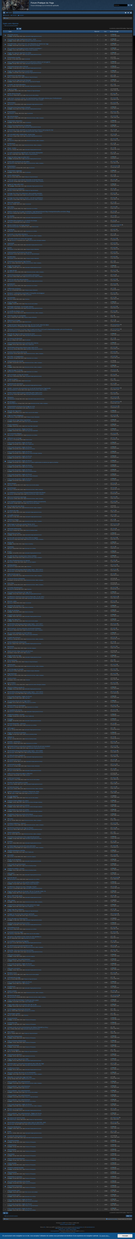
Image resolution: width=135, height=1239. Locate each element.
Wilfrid (10, 897)
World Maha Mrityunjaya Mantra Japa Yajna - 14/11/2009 (25, 751)
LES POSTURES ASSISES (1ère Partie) (19, 1181)
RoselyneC (11, 113)
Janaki (10, 575)
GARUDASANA (12, 1145)
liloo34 (10, 1065)
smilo (10, 145)
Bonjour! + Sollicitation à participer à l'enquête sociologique (26, 293)
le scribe (11, 784)
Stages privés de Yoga (14, 656)
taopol (10, 548)
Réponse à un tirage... (14, 320)
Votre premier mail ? (14, 1190)
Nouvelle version (13, 35)
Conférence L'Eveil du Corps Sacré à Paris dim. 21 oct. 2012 (26, 597)
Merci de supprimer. (14, 202)
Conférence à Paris (13, 1068)
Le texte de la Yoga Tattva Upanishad (19, 420)
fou (10, 979)
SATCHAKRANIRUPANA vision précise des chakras (23, 343)
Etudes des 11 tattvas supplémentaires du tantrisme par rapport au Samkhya (41, 462)
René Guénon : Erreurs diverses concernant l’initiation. (24, 628)
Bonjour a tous (12, 973)
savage (12, 793)
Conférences (11, 986)
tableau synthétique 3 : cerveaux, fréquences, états (23, 791)
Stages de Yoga (62, 1229)
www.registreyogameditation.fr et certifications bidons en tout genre (29, 62)
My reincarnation (13, 116)
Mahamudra (11, 665)
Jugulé (10, 725)
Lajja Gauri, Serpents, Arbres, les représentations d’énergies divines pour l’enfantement (35, 98)
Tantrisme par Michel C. (15, 1054)
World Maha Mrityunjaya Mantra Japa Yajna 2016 (23, 347)
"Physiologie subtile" (14, 1014)
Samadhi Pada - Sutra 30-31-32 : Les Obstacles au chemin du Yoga (28, 44)
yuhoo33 (11, 294)
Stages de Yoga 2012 (14, 619)
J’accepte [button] (125, 1236)
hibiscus (11, 439)
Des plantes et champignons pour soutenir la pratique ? (25, 48)
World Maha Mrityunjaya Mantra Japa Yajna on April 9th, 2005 (27, 1122)
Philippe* (11, 951)
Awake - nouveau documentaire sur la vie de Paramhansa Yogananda (29, 388)
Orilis (10, 290)
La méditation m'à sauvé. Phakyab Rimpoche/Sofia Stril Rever (27, 492)
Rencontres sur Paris (14, 533)
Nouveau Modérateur (14, 1127)
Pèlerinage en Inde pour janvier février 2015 (21, 524)
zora (10, 380)
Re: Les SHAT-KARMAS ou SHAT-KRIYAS (20, 633)
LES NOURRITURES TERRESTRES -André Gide (21, 134)
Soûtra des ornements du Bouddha (19, 162)
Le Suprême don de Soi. (15, 710)
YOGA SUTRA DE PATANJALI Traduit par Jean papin (23, 1000)
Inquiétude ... (12, 230)
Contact (67, 1229)
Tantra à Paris (12, 678)
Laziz (10, 340)
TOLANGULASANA (13, 1140)
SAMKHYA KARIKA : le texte (16, 714)
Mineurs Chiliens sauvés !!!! (16, 687)
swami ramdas (12, 991)
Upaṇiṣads (11, 243)
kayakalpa (11, 547)
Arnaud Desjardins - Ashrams (17, 723)
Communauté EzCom (54, 1231)
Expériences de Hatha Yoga (16, 75)
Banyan (11, 602)
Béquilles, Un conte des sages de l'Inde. (20, 1077)
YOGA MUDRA (12, 1163)
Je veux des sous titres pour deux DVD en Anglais (23, 538)
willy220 (11, 761)
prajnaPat (11, 281)
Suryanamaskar (12, 1018)
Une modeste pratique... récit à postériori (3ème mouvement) (27, 501)
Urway (10, 204)
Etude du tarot (35, 226)
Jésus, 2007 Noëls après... (15, 896)
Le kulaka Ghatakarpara (15, 588)
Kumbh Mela (12, 257)
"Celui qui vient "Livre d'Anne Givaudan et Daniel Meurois (25, 180)
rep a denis (11, 1032)
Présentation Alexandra (15, 121)
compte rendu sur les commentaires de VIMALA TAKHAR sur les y (28, 1027)
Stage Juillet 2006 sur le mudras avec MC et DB (22, 1004)
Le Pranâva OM (12, 1023)
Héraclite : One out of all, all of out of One (20, 950)
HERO (9, 365)
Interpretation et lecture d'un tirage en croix (21, 406)
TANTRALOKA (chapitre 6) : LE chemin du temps (22, 220)
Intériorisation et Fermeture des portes (20, 252)
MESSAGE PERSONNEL (15, 529)
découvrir (11, 766)
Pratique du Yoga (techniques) (30, 77)
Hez (10, 1010)
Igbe (10, 661)
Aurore (10, 1133)
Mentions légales (73, 1229)
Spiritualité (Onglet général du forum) (34, 36)
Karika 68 (10, 542)
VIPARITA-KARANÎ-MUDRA (16, 1168)
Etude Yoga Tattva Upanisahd (31, 421)
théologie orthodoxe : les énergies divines (20, 307)
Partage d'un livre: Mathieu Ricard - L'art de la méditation (25, 198)
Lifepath (11, 929)
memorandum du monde (15, 361)
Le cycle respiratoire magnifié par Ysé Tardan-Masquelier (25, 152)
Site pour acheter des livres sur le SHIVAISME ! (22, 1072)
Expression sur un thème (32, 208)
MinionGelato (12, 407)
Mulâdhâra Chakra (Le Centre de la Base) (20, 814)
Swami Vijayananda (14, 832)
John (10, 86)
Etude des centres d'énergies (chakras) (37, 240)
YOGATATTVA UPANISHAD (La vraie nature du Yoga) (24, 905)
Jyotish (10, 248)
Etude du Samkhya (29, 466)
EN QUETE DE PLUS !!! (14, 760)
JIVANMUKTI (11, 284)
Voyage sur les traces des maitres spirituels (21, 914)
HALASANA (11, 1154)
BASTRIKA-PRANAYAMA (15, 1036)
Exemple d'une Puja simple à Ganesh (19, 107)
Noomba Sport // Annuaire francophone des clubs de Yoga (26, 1063)
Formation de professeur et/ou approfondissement (23, 837)
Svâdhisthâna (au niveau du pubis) (18, 810)
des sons (10, 819)
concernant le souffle (14, 764)
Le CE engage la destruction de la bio (19, 1009)
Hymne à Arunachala (14, 769)
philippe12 (11, 707)
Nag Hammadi (12, 674)
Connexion (14, 15)
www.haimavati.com (90, 1227)
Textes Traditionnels (29, 344)
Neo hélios (11, 207)
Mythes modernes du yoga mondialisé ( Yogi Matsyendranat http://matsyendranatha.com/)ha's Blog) (39, 211)
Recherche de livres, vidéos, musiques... (35, 99)
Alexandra (11, 371)
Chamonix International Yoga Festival (19, 261)
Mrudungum (11, 402)
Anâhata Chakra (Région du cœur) (18, 801)
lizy (10, 317)
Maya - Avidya (12, 148)
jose (10, 729)
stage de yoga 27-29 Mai (15, 370)
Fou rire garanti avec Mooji (16, 506)
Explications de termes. (30, 448)
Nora (10, 77)
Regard (11, 489)
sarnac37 (11, 670)
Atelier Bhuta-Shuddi (14, 94)
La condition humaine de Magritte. (18, 941)
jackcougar (11, 571)
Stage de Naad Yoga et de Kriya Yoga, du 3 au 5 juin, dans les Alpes (28, 325)
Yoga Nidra (27, 698)
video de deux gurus (14, 574)
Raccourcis (4, 13)
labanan (11, 194)
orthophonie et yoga (14, 977)
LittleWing (11, 847)
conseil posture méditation (16, 189)
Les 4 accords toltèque (15, 433)
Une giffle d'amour (13, 515)
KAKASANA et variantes (15, 1177)
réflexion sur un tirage (14, 438)
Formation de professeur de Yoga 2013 (20, 592)
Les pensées (11, 297)
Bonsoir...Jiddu (12, 601)
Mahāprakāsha (12, 565)
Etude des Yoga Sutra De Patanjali (32, 45)
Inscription (21, 15)
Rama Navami (12, 483)
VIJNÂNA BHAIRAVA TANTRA (16, 850)
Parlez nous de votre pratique (32, 95)
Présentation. (12, 112)
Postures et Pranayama (31, 1019)
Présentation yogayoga (15, 171)
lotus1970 (13, 748)
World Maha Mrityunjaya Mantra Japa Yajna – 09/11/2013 (25, 569)
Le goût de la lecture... (14, 637)
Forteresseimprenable (14, 226)
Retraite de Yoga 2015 (14, 411)
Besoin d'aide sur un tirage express (18, 225)
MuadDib (11, 231)
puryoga (11, 829)
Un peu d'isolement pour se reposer (19, 560)
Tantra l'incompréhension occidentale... (20, 125)
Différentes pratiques (14, 288)
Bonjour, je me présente (15, 1109)
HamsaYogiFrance (13, 326)
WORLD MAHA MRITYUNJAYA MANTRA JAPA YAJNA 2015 (25, 393)
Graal (10, 521)
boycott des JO (12, 878)
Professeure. (11, 143)
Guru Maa (11, 583)
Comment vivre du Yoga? (15, 932)
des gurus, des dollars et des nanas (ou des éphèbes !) (24, 936)
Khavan (11, 947)
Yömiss (11, 131)
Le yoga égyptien (13, 796)
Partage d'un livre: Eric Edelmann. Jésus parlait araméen (25, 193)
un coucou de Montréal (15, 338)
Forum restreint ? (13, 424)
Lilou (10, 262)
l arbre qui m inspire (14, 778)
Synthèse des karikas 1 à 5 (16, 606)
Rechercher (6, 15)
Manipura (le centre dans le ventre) (18, 805)
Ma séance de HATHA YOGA (16, 1118)
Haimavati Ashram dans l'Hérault (18, 66)
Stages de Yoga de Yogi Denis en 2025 (19, 53)
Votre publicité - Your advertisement (19, 959)
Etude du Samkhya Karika (30, 471)
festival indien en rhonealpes (17, 705)
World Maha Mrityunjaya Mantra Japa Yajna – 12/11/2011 (25, 624)
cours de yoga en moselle (15, 669)
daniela (10, 888)
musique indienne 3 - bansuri (17, 823)
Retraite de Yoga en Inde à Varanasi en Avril (21, 334)
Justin (10, 797)
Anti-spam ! (11, 873)
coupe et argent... (13, 379)
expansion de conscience (15, 384)
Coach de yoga (12, 302)
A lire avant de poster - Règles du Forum (20, 429)
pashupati (11, 285)
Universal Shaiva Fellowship (16, 578)
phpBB (63, 1222)
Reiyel (10, 1110)
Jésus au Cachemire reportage (17, 497)
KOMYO (11, 992)
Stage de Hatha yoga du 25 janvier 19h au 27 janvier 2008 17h (27, 891)
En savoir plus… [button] (104, 1236)
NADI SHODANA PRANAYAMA (17, 1041)
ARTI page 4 (11, 728)
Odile (10, 643)
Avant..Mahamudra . (14, 175)
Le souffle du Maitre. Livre (16, 311)
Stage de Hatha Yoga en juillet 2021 (19, 157)
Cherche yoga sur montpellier (17, 316)
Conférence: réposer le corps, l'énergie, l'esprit (22, 887)
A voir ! (10, 551)
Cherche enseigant (13, 1050)
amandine (11, 99)
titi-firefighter (12, 915)
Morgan (11, 485)
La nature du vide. (13, 510)
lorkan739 (11, 140)
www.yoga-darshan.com (79, 1227)
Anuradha (11, 855)
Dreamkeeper (12, 488)
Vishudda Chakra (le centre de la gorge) (20, 239)
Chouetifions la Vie (13, 927)
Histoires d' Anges (13, 520)
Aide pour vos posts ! (14, 955)
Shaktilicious (12, 598)
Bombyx (11, 639)
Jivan (10, 154)
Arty (45, 1227)
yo (9, 1028)
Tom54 (10, 217)
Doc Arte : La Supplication (15, 356)
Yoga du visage (12, 89)
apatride (11, 630)
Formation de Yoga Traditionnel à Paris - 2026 (22, 39)
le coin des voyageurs (33, 525)
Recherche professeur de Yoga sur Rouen (20, 828)
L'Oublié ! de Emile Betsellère (17, 84)
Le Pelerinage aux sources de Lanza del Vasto (22, 846)
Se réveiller (11, 216)
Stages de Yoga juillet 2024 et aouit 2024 (20, 71)
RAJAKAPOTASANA (13, 1045)
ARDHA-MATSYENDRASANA (16, 1159)
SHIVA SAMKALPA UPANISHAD (17, 642)
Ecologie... (11, 719)
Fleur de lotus (12, 525)
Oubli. (9, 1131)
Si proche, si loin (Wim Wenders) (18, 234)
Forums (10, 12)
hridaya (11, 136)
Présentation (12, 166)
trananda (11, 181)
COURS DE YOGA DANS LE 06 (17, 1136)
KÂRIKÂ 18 (11, 737)
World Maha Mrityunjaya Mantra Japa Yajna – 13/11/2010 (25, 692)
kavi (10, 938)
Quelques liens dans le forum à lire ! (19, 923)
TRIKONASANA (12, 1172)
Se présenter (27, 59)
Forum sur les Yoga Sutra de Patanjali (19, 80)
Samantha (11, 417)
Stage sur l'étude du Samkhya (17, 733)
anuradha (11, 856)
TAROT (10, 139)
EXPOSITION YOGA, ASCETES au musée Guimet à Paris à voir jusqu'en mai (30, 130)
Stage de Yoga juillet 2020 (15, 184)
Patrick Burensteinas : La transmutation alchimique (23, 275)
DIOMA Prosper (12, 1119)
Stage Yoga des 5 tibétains (16, 909)
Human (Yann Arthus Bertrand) (17, 352)
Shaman (11, 95)
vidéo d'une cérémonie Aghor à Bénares (20, 773)
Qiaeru (73, 1224)
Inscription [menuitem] (131, 13)
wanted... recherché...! (14, 742)
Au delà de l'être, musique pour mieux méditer (22, 556)
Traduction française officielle (65, 1224)
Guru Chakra (12, 683)
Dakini (10, 190)
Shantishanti (12, 398)
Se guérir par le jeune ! (15, 615)
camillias (11, 562)
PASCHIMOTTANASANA (15, 1186)
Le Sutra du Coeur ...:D (15, 787)
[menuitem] (125, 12)
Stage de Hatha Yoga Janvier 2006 (18, 1059)
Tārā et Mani (11, 103)
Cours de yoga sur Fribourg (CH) (17, 918)
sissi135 (11, 974)
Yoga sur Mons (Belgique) (15, 415)
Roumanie (11, 646)
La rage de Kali (12, 270)
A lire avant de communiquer (17, 864)
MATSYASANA (12, 1149)
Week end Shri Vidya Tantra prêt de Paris (20, 651)
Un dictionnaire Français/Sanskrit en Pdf (20, 946)
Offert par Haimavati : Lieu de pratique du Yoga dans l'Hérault (67, 1228)
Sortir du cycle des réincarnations (18, 279)
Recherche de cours (14, 995)
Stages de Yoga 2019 (14, 266)
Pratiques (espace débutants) (31, 49)
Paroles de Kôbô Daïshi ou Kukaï (18, 782)
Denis (10, 36)
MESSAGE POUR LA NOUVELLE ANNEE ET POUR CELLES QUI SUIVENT (29, 746)
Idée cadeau (11, 900)
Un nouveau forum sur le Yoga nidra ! (19, 701)
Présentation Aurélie (14, 57)
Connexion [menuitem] (129, 13)
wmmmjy (11, 349)
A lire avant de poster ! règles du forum (20, 443)
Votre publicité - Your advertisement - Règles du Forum (25, 1113)
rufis (10, 820)
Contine (10, 841)
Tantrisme (28, 222)
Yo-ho (10, 235)
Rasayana (11, 397)
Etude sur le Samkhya (14, 859)
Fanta (10, 321)
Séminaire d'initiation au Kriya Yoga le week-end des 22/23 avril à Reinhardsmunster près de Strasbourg (40, 329)
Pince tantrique (12, 660)
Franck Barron (12, 167)
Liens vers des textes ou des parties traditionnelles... (24, 882)
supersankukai (12, 879)
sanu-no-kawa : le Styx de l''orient (18, 375)
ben (10, 1033)
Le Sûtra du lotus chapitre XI (16, 755)
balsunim (11, 648)
